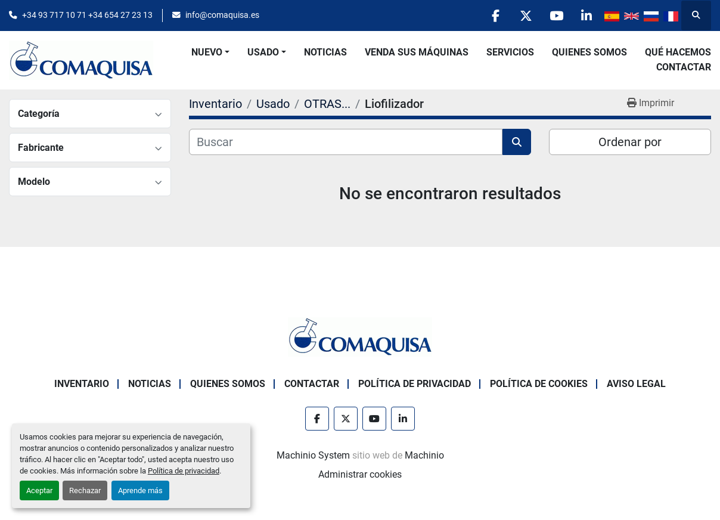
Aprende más (140, 490)
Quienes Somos (589, 52)
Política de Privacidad (414, 383)
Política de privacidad (183, 470)
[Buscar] (345, 142)
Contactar (683, 67)
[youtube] (556, 15)
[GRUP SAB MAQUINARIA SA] (360, 336)
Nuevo (206, 52)
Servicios (510, 52)
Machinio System (313, 455)
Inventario (81, 383)
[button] (210, 52)
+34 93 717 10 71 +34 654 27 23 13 (87, 15)
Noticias (325, 52)
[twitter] (526, 15)
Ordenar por (630, 142)
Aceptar (39, 490)
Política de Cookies (539, 383)
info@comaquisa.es (222, 15)
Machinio (424, 455)
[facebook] (495, 15)
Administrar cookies (360, 474)
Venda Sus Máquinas (416, 52)
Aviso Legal (636, 383)
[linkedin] (586, 15)
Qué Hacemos (678, 52)
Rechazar (85, 490)
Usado (263, 52)
